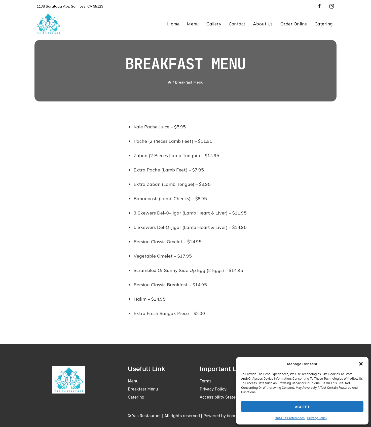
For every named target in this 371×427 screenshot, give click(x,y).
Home (173, 23)
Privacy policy (213, 389)
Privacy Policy (317, 418)
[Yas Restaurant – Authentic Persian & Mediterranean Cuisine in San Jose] (48, 24)
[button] (360, 363)
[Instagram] (332, 6)
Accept (302, 406)
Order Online (293, 23)
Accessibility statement (222, 397)
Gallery (213, 23)
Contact (237, 23)
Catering (324, 23)
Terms (205, 380)
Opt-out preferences (290, 418)
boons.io (235, 415)
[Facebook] (319, 6)
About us (263, 23)
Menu (193, 23)
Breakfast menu (143, 389)
